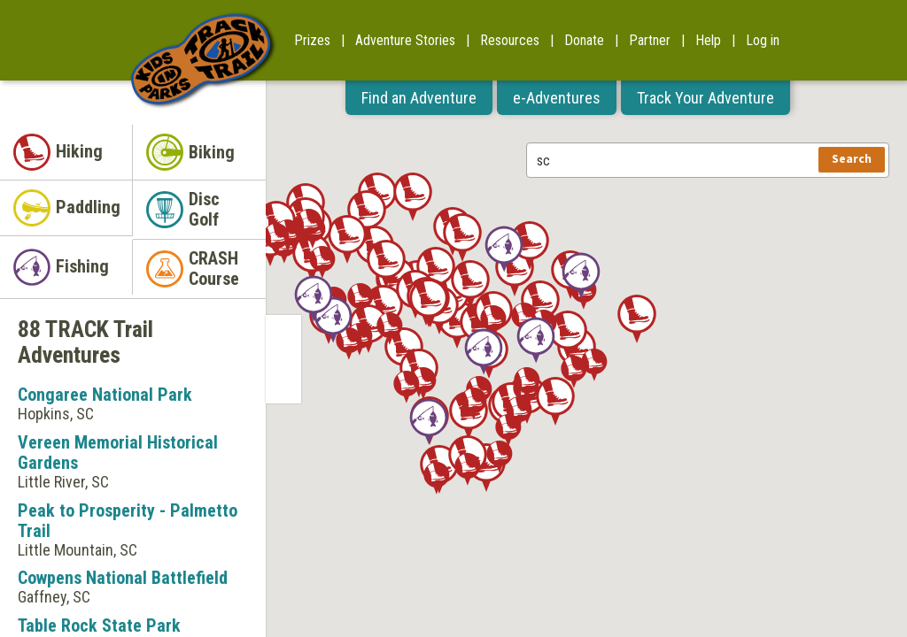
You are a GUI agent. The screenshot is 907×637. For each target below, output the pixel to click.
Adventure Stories (405, 40)
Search (852, 159)
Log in (762, 40)
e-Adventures (557, 97)
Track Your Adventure (705, 97)
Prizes (312, 40)
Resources (509, 40)
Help (708, 40)
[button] (636, 319)
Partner (650, 40)
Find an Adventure (419, 97)
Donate (584, 40)
